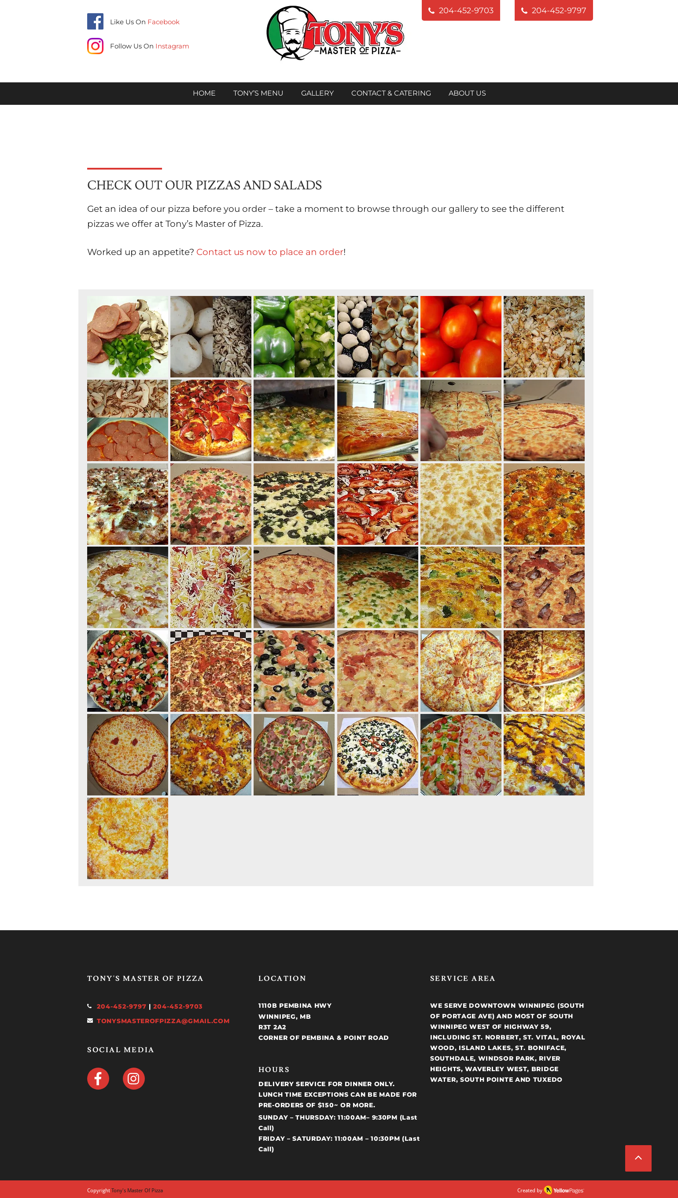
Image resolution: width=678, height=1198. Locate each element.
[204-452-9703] (461, 10)
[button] (127, 336)
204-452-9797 (122, 1006)
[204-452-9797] (554, 10)
